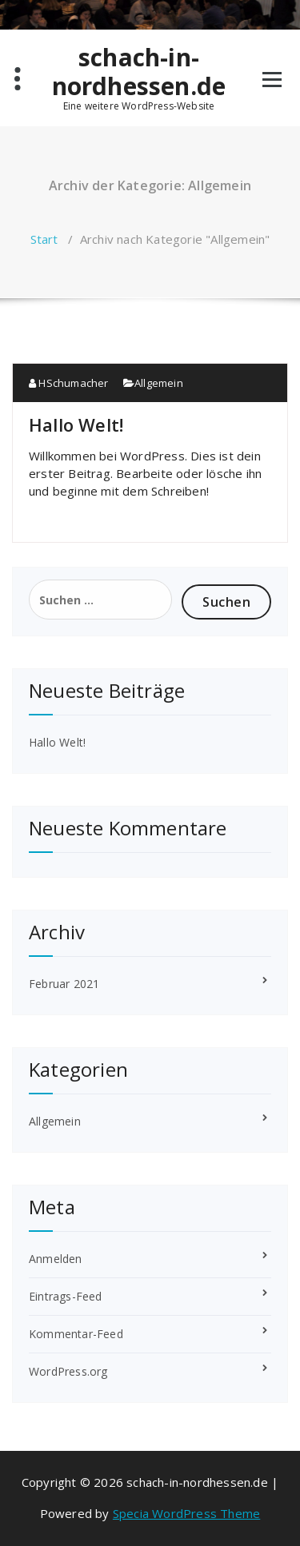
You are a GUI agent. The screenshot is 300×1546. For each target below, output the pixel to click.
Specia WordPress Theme (186, 1513)
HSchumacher (69, 383)
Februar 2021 (64, 983)
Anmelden (55, 1258)
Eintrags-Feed (65, 1296)
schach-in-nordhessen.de (139, 72)
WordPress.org (68, 1371)
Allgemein (158, 383)
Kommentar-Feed (76, 1333)
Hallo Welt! (76, 424)
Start (44, 239)
